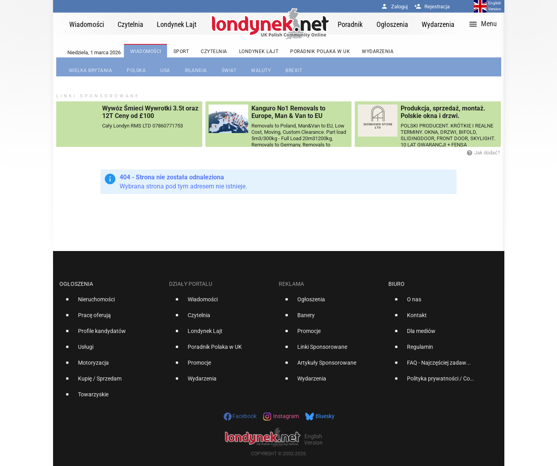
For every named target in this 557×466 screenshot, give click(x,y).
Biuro (396, 284)
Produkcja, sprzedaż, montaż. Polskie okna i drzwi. (443, 112)
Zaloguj (394, 7)
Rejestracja (432, 7)
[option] (111, 302)
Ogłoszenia (76, 284)
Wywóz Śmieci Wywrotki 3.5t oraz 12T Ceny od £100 (150, 112)
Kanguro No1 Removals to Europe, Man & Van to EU (288, 112)
